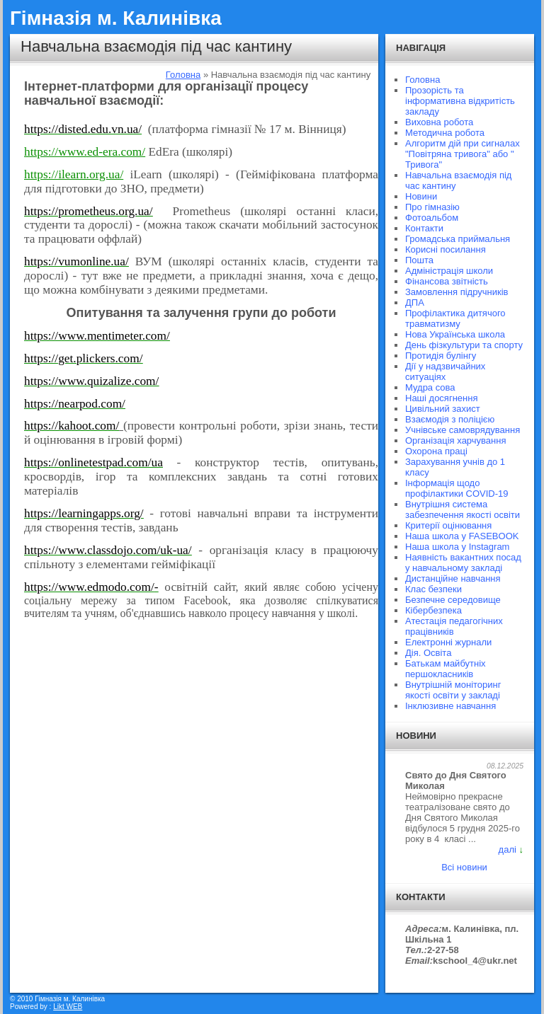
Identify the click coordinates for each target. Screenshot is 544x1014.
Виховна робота (439, 122)
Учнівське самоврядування (462, 430)
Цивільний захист (442, 408)
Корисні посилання (445, 249)
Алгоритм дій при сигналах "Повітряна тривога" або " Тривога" (462, 154)
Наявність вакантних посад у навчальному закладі (463, 562)
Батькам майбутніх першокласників (445, 668)
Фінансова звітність (446, 281)
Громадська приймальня (457, 239)
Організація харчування (455, 440)
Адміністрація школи (449, 270)
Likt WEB (67, 1006)
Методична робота (444, 132)
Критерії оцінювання (448, 525)
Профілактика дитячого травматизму (455, 318)
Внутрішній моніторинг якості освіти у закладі (453, 690)
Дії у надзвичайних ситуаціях (445, 371)
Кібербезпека (433, 610)
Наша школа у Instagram (457, 546)
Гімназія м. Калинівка (116, 18)
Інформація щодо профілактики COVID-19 (456, 488)
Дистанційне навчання (453, 578)
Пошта (419, 260)
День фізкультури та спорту (464, 345)
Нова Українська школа (455, 334)
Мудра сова (430, 387)
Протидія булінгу (440, 355)
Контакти (424, 228)
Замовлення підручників (456, 292)
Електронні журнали (448, 642)
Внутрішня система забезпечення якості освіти (462, 509)
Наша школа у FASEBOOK (461, 536)
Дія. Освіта (428, 652)
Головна (183, 74)
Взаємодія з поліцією (449, 419)
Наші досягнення (441, 398)
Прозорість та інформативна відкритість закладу (460, 101)
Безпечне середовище (453, 599)
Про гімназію (432, 207)
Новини (421, 196)
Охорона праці (436, 451)
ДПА (414, 302)
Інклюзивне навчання (450, 706)
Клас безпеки (433, 589)
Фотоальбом (431, 217)
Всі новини (464, 867)
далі (507, 849)
